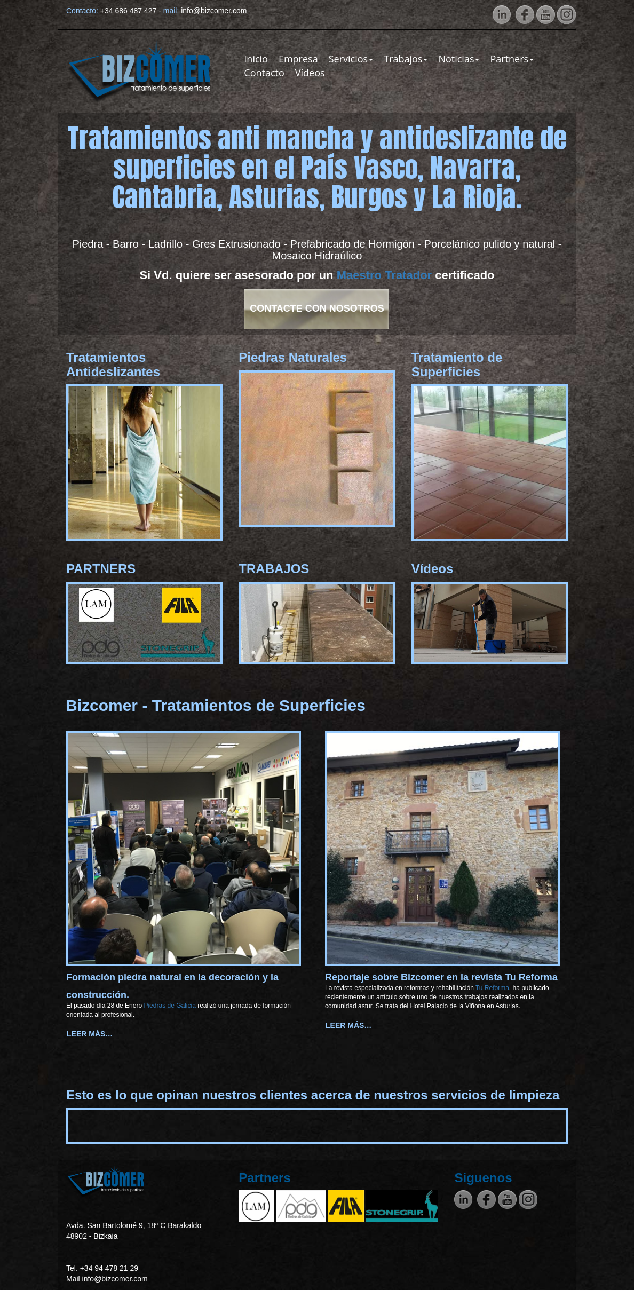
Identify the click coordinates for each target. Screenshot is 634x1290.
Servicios (351, 58)
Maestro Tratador (384, 275)
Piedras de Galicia (170, 1005)
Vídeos (310, 72)
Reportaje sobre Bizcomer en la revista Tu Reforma (441, 977)
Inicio (256, 58)
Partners (512, 58)
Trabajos (405, 58)
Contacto (264, 72)
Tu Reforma (491, 988)
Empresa (298, 58)
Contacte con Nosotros (317, 308)
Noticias (458, 58)
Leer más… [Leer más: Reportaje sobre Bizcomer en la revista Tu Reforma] (348, 1025)
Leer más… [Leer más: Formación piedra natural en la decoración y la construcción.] (90, 1034)
